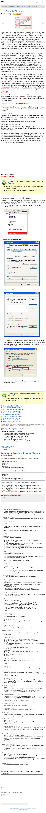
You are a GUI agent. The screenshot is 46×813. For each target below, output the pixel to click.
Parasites (8, 6)
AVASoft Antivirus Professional (6, 448)
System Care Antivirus (7, 446)
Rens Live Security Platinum (11, 414)
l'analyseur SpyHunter (33, 381)
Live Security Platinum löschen (12, 407)
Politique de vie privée (22, 810)
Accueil (3, 6)
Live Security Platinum (32, 6)
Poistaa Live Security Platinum (12, 421)
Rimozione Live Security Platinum (13, 409)
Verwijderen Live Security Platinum (13, 413)
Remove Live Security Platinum (12, 406)
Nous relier (34, 810)
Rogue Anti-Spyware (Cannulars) (18, 6)
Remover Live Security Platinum (12, 420)
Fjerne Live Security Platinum (11, 411)
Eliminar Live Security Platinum (12, 416)
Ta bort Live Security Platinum (12, 418)
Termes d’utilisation (14, 810)
